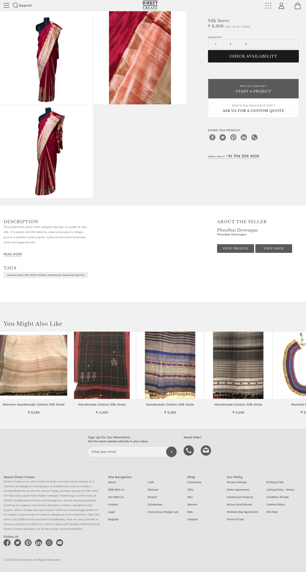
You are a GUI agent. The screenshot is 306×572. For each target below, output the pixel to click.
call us (189, 450)
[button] (300, 373)
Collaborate (155, 504)
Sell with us (116, 497)
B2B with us (116, 489)
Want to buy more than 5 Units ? (253, 108)
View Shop (274, 248)
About (112, 482)
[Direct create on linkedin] (39, 542)
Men (190, 497)
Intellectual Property (240, 497)
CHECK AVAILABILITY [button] (253, 56)
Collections (194, 482)
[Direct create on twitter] (18, 542)
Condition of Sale (278, 497)
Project (152, 497)
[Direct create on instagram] (50, 542)
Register (113, 519)
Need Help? (233, 156)
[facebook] (212, 137)
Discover (153, 489)
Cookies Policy (276, 504)
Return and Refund (239, 504)
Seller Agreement (238, 489)
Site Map (272, 512)
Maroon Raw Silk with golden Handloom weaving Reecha (46, 274)
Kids (190, 512)
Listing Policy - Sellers (281, 489)
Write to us (206, 450)
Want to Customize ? (253, 89)
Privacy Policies (237, 482)
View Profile (236, 248)
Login (111, 512)
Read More (13, 254)
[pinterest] (233, 137)
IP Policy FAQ (275, 482)
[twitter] (223, 137)
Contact (113, 504)
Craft (151, 482)
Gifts (190, 489)
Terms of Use (235, 519)
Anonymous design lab (163, 512)
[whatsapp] (254, 137)
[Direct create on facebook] (8, 542)
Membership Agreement (242, 512)
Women (192, 504)
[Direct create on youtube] (60, 542)
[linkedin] (244, 137)
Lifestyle (192, 519)
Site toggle (6, 5)
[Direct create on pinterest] (29, 542)
